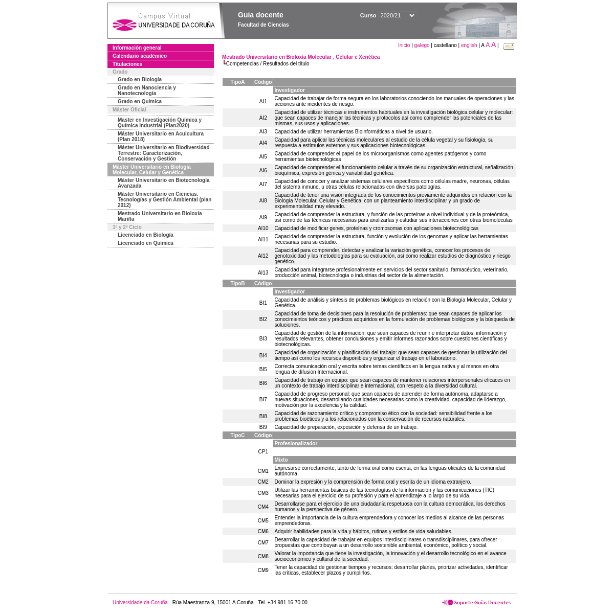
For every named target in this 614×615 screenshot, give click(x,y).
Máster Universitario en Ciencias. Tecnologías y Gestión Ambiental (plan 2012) (164, 199)
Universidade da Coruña (140, 602)
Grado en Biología (140, 79)
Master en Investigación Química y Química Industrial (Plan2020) (160, 122)
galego (422, 45)
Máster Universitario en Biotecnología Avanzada (164, 183)
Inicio (404, 45)
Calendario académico (140, 56)
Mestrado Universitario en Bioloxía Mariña (160, 216)
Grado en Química (140, 101)
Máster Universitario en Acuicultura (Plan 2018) (161, 136)
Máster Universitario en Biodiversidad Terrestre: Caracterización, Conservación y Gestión (164, 153)
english (469, 45)
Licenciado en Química (145, 243)
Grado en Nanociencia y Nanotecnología (147, 90)
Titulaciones (127, 64)
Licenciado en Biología (145, 235)
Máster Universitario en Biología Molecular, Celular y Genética (152, 169)
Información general (137, 48)
